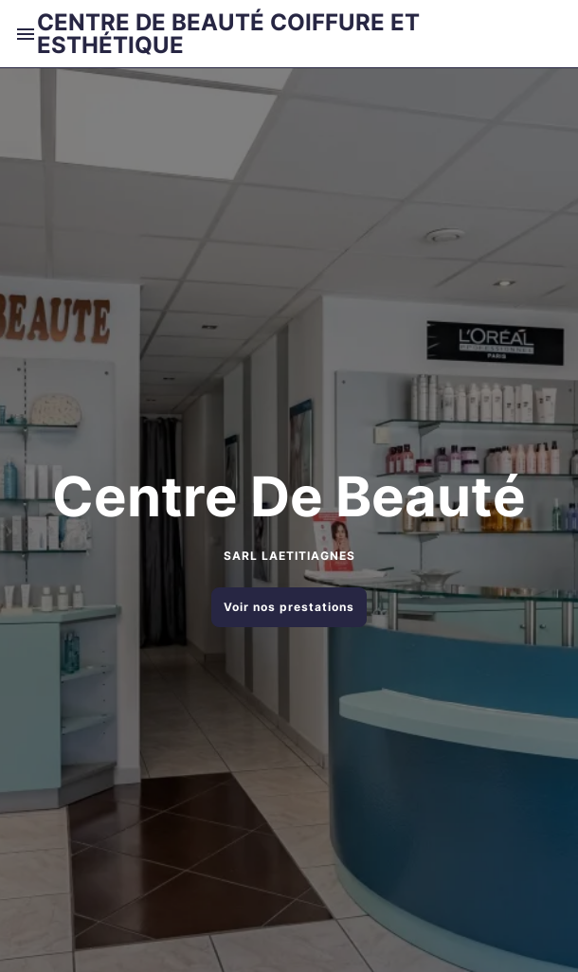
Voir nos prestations (289, 607)
